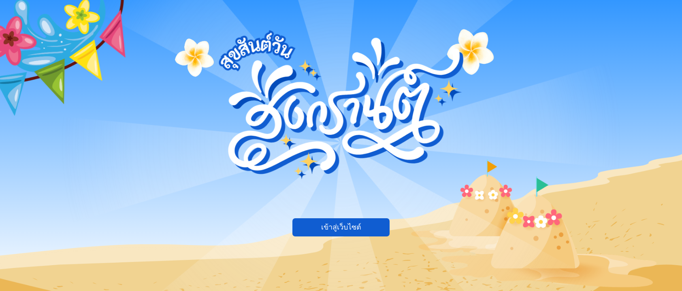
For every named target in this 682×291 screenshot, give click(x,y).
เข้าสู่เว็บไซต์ (341, 227)
